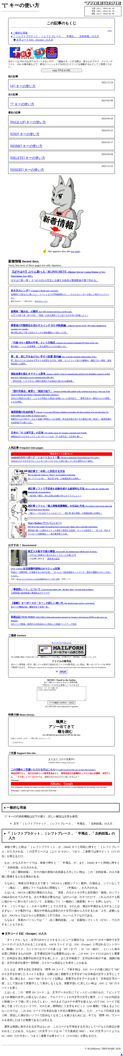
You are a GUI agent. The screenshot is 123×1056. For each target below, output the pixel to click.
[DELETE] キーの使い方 (27, 158)
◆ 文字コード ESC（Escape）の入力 (33, 40)
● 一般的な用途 (19, 33)
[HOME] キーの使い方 (26, 146)
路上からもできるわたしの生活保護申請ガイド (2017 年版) (38, 580)
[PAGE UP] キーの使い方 (28, 122)
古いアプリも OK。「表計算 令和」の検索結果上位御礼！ (54, 475)
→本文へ (109, 31)
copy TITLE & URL (61, 71)
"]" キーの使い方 (22, 104)
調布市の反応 (53, 559)
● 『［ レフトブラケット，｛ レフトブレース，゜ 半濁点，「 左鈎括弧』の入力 (55, 36)
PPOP (63, 672)
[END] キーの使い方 (25, 134)
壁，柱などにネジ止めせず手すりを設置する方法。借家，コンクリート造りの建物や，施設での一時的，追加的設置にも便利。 (61, 361)
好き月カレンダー (41, 302)
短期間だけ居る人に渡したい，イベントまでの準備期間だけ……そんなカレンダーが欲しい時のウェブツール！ (60, 295)
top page (75, 251)
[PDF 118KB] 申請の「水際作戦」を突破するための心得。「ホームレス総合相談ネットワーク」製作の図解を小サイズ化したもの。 (61, 572)
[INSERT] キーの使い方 (27, 170)
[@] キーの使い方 (23, 86)
